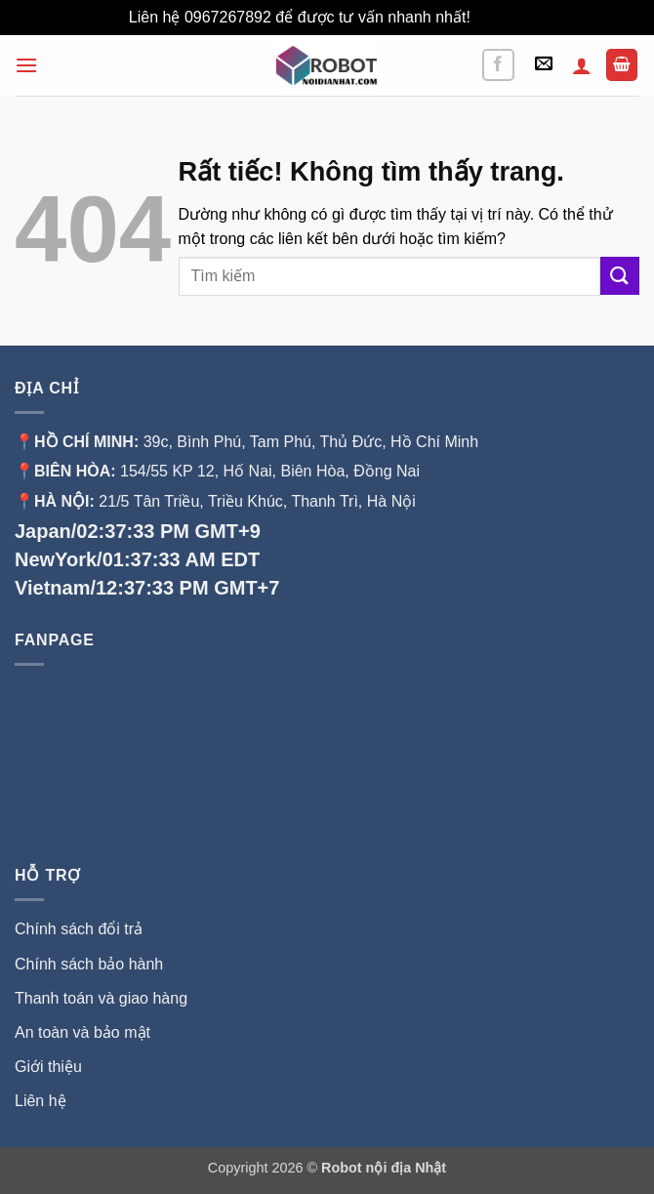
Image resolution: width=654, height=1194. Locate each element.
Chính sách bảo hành (89, 964)
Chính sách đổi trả (79, 929)
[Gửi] (619, 276)
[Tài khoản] (582, 65)
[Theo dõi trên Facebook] (498, 65)
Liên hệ (40, 1100)
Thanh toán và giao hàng (101, 998)
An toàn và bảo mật (82, 1032)
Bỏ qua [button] (499, 17)
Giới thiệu (50, 1066)
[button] (26, 65)
